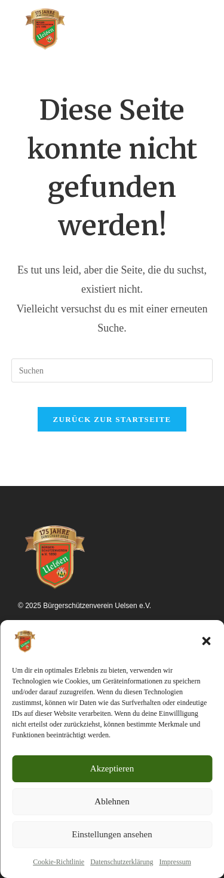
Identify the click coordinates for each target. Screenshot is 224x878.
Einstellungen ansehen (112, 834)
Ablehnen (111, 801)
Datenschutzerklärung (121, 862)
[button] (206, 641)
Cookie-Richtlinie (58, 862)
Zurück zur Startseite (112, 419)
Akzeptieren (112, 768)
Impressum (175, 862)
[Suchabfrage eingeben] (112, 370)
